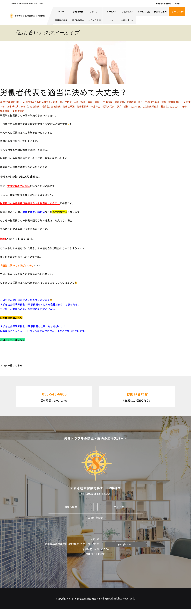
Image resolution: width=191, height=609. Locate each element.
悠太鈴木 (20, 110)
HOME (61, 11)
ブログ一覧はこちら (11, 365)
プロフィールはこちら (12, 339)
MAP (177, 3)
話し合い (175, 106)
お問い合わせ (127, 20)
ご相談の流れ (127, 11)
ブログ (68, 102)
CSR (111, 20)
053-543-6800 (163, 3)
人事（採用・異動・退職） (87, 102)
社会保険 (135, 106)
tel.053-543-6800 (95, 493)
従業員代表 (108, 106)
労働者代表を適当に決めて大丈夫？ (64, 92)
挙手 (119, 106)
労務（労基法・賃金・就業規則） (162, 102)
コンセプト (111, 11)
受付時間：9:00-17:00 (54, 396)
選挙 (184, 106)
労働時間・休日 (134, 102)
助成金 (45, 106)
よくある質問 (94, 20)
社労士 (164, 106)
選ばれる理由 (78, 20)
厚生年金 (95, 106)
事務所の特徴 (61, 20)
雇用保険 (4, 110)
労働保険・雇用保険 (113, 102)
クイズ (24, 106)
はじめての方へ (177, 11)
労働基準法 (69, 106)
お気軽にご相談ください (137, 396)
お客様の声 (13, 106)
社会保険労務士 (150, 106)
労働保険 (56, 106)
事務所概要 (78, 11)
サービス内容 (144, 11)
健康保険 (35, 106)
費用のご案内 (160, 11)
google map (125, 544)
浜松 (126, 106)
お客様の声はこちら (11, 317)
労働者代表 (83, 106)
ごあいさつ (94, 11)
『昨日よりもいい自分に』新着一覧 (43, 102)
